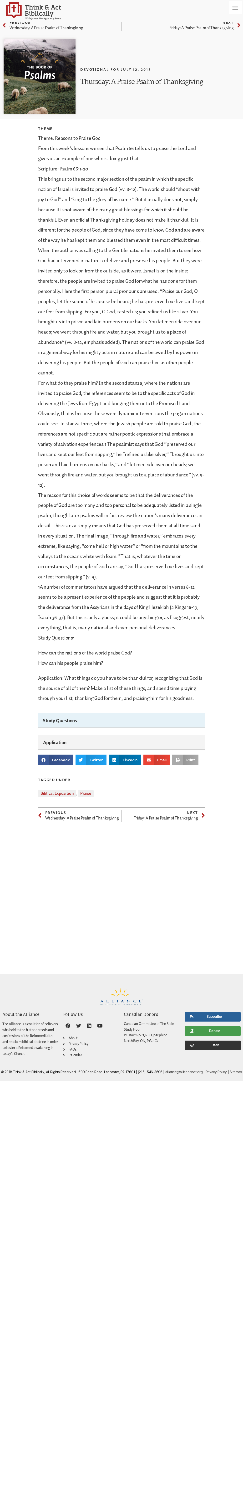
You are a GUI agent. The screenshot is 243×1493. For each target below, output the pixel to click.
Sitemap (236, 1072)
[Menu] (235, 7)
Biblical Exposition (57, 793)
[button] (55, 760)
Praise (85, 793)
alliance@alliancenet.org (184, 1072)
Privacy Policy (216, 1072)
